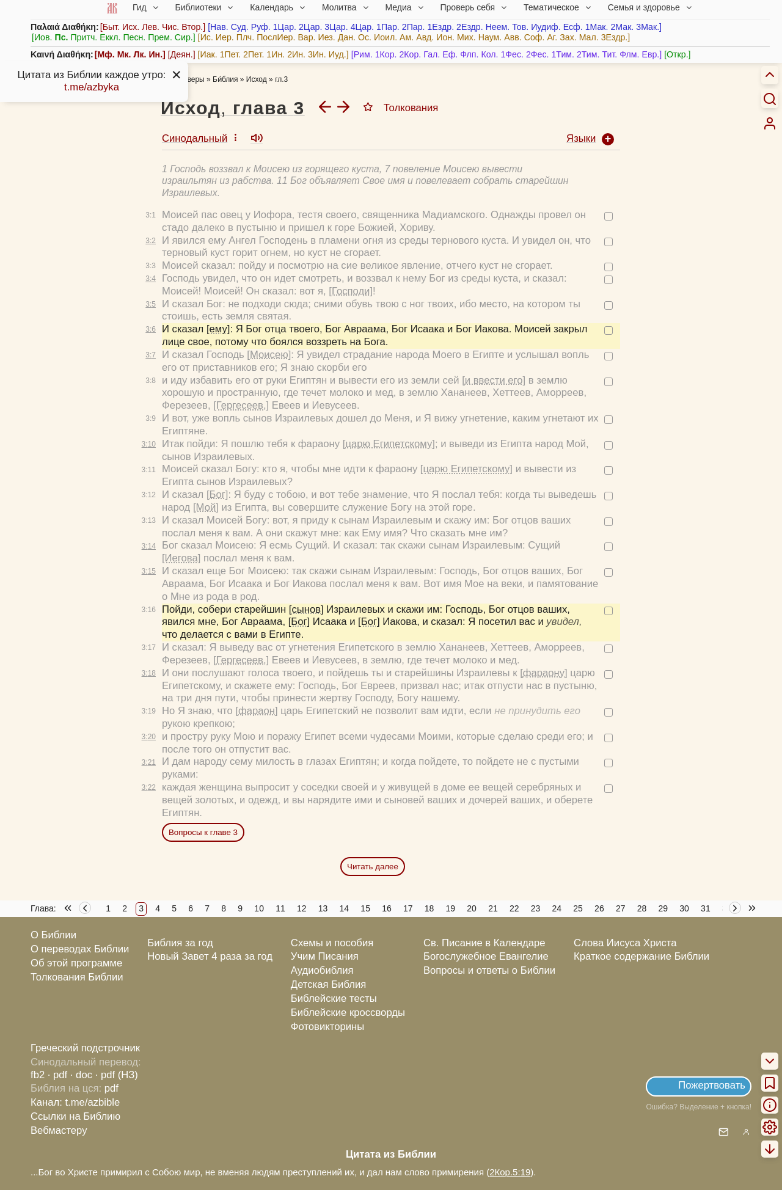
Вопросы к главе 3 (203, 832)
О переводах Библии (80, 949)
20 (472, 908)
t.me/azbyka (91, 87)
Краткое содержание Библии (641, 956)
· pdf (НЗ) (116, 1075)
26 (599, 908)
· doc (81, 1075)
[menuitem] (769, 123)
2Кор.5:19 (509, 1172)
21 (493, 908)
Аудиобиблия (322, 970)
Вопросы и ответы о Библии (489, 970)
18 (429, 908)
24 (557, 908)
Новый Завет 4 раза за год (209, 956)
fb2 (38, 1075)
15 (365, 908)
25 (578, 908)
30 (684, 908)
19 (451, 908)
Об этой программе (76, 963)
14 (344, 908)
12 (302, 908)
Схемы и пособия (332, 943)
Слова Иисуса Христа (625, 943)
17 (408, 908)
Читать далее (372, 866)
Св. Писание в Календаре (484, 943)
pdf (111, 1088)
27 (621, 908)
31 (706, 908)
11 (280, 908)
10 (259, 908)
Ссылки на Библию (75, 1116)
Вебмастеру (59, 1130)
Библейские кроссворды (348, 1012)
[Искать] (769, 98)
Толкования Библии (77, 977)
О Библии (53, 935)
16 (387, 908)
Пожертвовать (711, 1085)
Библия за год (180, 943)
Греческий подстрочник (85, 1048)
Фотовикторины (327, 1026)
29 (663, 908)
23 (536, 908)
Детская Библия (328, 984)
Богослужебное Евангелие (486, 956)
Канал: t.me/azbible (75, 1102)
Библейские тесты (334, 998)
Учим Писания (325, 956)
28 (642, 908)
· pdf (57, 1075)
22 (514, 908)
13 (323, 908)
